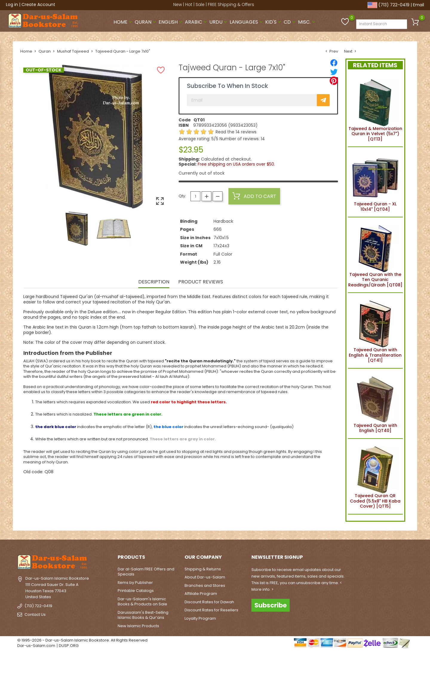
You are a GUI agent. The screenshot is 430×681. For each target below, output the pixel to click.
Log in (12, 4)
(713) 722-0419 (393, 5)
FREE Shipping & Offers (231, 4)
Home (123, 22)
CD (290, 22)
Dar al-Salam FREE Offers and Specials (146, 571)
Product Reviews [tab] (200, 282)
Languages (247, 22)
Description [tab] (153, 282)
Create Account (38, 4)
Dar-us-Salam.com (36, 645)
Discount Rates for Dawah (209, 602)
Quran (146, 22)
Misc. (307, 22)
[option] (77, 229)
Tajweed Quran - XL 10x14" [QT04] (375, 182)
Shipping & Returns (203, 569)
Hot (188, 4)
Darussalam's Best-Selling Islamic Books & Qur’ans (143, 615)
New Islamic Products (138, 626)
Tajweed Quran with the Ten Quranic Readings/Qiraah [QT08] (375, 255)
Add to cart (254, 196)
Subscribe (270, 605)
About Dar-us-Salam (205, 577)
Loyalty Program (200, 618)
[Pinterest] (334, 81)
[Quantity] (195, 196)
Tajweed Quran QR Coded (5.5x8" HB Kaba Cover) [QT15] (375, 476)
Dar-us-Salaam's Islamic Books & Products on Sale (142, 601)
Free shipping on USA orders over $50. (236, 164)
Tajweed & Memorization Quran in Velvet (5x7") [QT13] (375, 109)
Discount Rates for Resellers (211, 610)
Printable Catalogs (136, 590)
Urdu (218, 22)
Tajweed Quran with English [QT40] (375, 403)
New (177, 4)
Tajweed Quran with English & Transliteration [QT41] (375, 330)
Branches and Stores (205, 585)
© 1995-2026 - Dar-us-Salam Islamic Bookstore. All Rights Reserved (82, 640)
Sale (200, 4)
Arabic (196, 22)
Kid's (273, 22)
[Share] (334, 63)
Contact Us (35, 614)
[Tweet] (334, 72)
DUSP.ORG (69, 645)
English (171, 22)
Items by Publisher (135, 582)
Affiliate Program (201, 593)
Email (418, 5)
